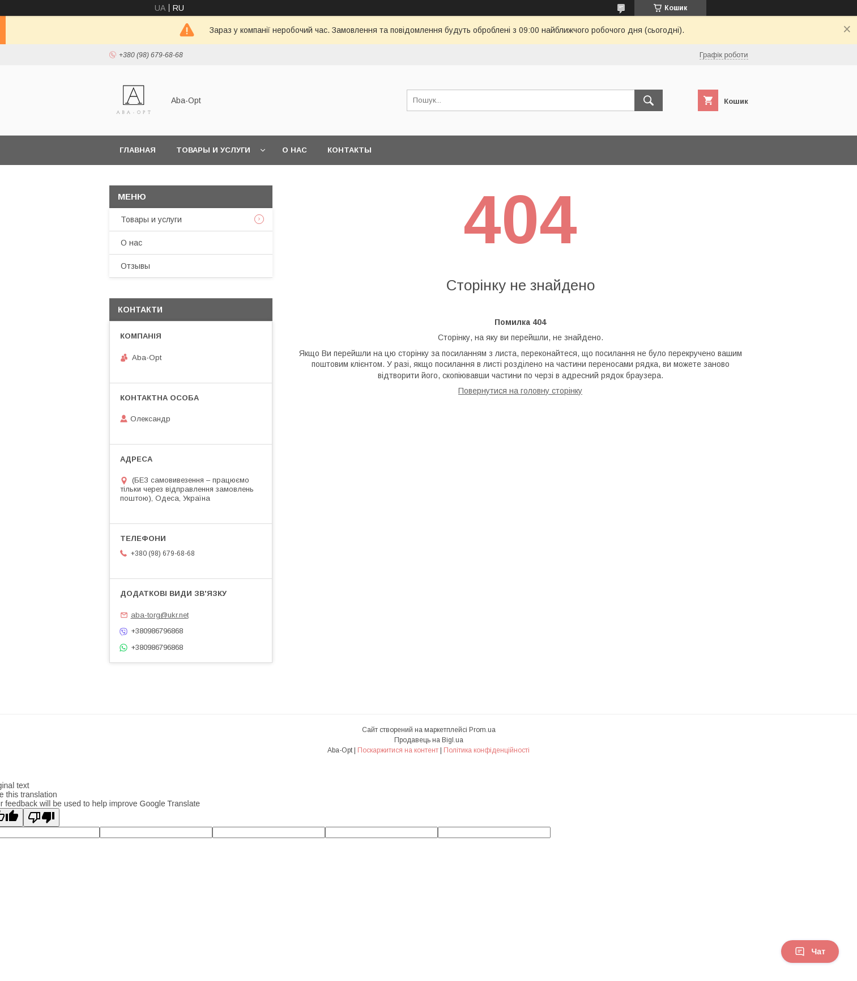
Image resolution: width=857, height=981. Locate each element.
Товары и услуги (213, 150)
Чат (810, 951)
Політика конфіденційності (487, 750)
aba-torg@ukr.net (160, 615)
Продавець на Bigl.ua (428, 740)
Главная (138, 150)
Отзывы (135, 265)
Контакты (349, 150)
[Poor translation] (41, 817)
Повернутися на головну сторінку (520, 390)
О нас (294, 150)
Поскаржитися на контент (397, 750)
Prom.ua (482, 730)
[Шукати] (648, 100)
